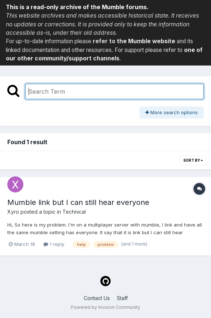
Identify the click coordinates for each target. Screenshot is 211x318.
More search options (171, 112)
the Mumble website (146, 41)
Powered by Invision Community (105, 307)
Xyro (13, 212)
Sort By (193, 160)
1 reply (53, 244)
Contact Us (97, 298)
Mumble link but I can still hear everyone (78, 202)
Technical (74, 212)
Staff (122, 298)
